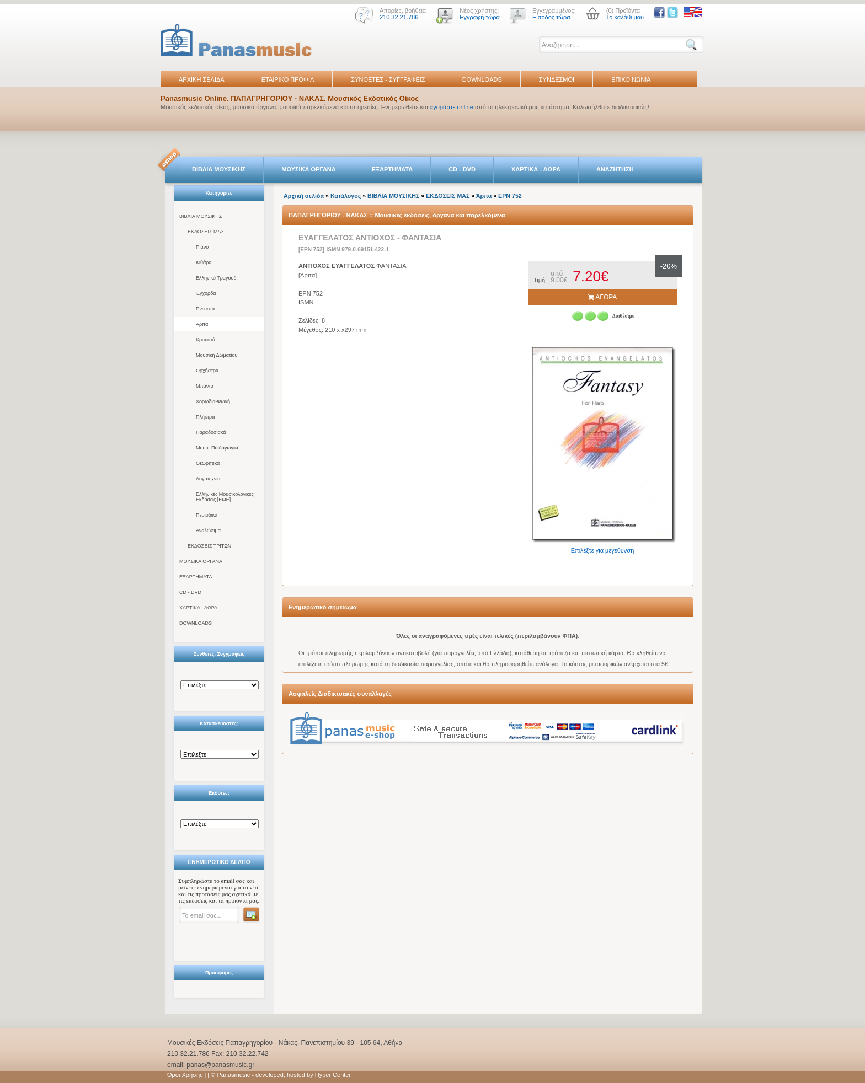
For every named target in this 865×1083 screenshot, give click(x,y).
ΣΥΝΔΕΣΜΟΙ (556, 79)
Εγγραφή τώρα (480, 17)
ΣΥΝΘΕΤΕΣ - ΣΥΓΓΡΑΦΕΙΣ (388, 79)
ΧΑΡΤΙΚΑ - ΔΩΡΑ (535, 169)
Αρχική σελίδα (304, 195)
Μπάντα (204, 386)
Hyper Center (333, 1074)
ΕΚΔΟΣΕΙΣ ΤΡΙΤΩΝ (209, 546)
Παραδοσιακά (211, 432)
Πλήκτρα (205, 417)
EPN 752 (510, 195)
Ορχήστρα (207, 370)
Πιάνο (202, 247)
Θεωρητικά (208, 463)
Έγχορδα (206, 293)
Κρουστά (205, 339)
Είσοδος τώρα (551, 17)
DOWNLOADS (482, 79)
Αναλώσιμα (208, 530)
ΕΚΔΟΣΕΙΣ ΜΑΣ (206, 231)
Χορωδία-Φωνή (213, 401)
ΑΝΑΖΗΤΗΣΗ (615, 169)
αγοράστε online (451, 107)
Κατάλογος (345, 195)
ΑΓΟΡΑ (602, 297)
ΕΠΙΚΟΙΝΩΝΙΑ (630, 79)
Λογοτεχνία (208, 478)
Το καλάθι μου (625, 17)
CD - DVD (462, 169)
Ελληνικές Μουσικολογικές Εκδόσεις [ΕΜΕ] (225, 496)
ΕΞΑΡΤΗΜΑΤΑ (392, 169)
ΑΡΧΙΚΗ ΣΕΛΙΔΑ (202, 79)
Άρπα (202, 324)
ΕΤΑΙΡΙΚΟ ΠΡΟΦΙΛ (287, 79)
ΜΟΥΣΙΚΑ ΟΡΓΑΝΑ (308, 169)
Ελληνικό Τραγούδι (217, 278)
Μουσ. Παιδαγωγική (217, 448)
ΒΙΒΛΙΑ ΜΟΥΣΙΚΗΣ (218, 169)
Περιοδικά (206, 515)
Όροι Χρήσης (184, 1074)
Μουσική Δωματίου (216, 355)
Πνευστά (205, 309)
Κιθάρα (204, 262)
